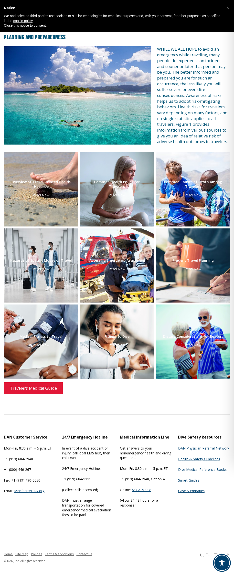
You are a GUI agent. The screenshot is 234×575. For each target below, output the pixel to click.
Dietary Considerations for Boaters (193, 336)
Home (8, 554)
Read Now (41, 195)
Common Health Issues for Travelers (117, 184)
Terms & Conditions (59, 554)
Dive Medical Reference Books (202, 469)
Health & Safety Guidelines (199, 459)
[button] (228, 8)
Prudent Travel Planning (193, 260)
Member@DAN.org (29, 490)
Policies (36, 554)
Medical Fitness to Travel (41, 336)
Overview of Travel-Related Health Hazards (40, 184)
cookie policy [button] (22, 21)
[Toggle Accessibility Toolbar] (221, 562)
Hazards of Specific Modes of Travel (41, 260)
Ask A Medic (141, 489)
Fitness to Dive (117, 336)
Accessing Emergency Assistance (117, 260)
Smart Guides (188, 480)
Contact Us (84, 554)
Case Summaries (191, 490)
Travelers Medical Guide (33, 388)
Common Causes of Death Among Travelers (193, 184)
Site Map (21, 554)
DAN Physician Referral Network (203, 448)
